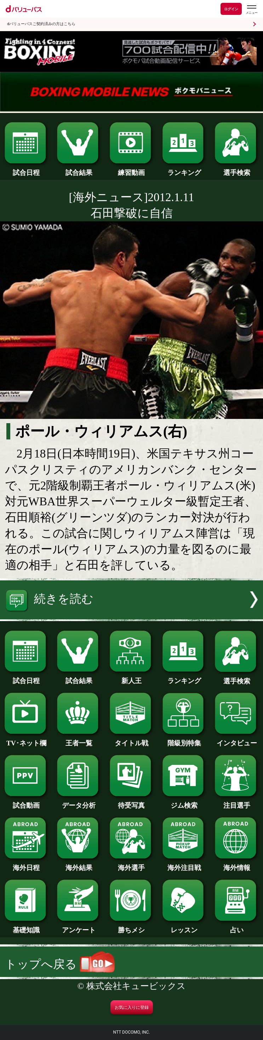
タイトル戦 (131, 739)
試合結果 (79, 169)
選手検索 (237, 169)
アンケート (79, 926)
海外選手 (131, 864)
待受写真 (131, 802)
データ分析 (79, 802)
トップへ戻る (60, 964)
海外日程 (26, 864)
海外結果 (79, 864)
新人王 (131, 677)
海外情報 (237, 864)
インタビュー (237, 739)
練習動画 (131, 169)
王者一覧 (79, 739)
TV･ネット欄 (26, 739)
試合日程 (26, 169)
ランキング (184, 169)
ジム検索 (184, 802)
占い (237, 926)
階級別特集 (184, 739)
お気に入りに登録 (132, 1007)
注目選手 (237, 802)
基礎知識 (26, 926)
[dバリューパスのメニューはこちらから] (251, 9)
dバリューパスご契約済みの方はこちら (41, 24)
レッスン (184, 926)
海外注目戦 (184, 864)
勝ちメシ (131, 926)
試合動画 (26, 802)
